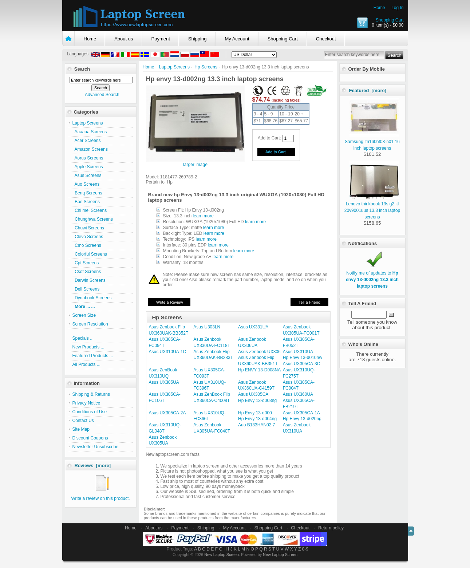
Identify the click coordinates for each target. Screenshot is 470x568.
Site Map (81, 429)
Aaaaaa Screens (89, 131)
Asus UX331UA (253, 327)
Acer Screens (86, 140)
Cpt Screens (85, 262)
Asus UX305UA (164, 382)
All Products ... (86, 364)
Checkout (326, 39)
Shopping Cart (390, 20)
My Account (237, 39)
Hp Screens (205, 67)
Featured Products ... (92, 355)
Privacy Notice (86, 403)
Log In (397, 7)
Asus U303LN (206, 327)
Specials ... (83, 338)
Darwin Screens (89, 280)
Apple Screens (87, 166)
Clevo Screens (87, 236)
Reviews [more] (93, 465)
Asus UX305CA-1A (301, 412)
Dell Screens (86, 289)
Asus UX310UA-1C (167, 351)
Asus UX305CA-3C (301, 363)
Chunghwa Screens (92, 219)
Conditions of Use (89, 411)
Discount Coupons (90, 438)
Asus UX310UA (298, 351)
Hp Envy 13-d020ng (302, 418)
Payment (160, 39)
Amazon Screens (90, 149)
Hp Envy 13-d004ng (257, 418)
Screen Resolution (90, 324)
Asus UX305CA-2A (167, 412)
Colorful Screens (89, 254)
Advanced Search (102, 94)
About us (123, 39)
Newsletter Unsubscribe (95, 446)
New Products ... (88, 347)
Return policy (331, 527)
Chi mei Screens (89, 210)
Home (379, 7)
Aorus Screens (87, 158)
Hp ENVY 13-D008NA (259, 369)
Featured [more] (368, 90)
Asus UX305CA (253, 394)
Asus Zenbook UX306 (259, 351)
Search (82, 69)
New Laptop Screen (221, 554)
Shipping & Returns (91, 394)
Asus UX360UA (298, 394)
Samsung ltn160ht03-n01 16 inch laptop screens (372, 142)
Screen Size (84, 315)
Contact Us (83, 420)
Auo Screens (86, 184)
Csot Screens (86, 271)
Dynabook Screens (92, 297)
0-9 (305, 549)
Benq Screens (87, 193)
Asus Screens (87, 175)
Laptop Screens (174, 67)
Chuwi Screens (88, 227)
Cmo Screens (86, 245)
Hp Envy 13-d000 (255, 412)
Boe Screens (86, 201)
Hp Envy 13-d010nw (302, 357)
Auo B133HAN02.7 (256, 424)
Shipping (197, 39)
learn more (203, 215)
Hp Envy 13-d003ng (257, 400)
